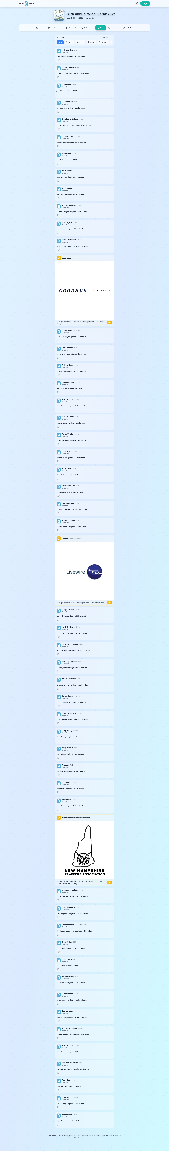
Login (145, 3)
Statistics (128, 28)
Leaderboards (55, 28)
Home (40, 28)
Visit (109, 323)
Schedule (71, 28)
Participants (87, 28)
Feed (100, 28)
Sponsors (113, 28)
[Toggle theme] (137, 3)
